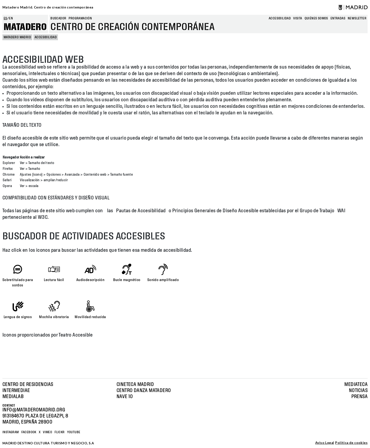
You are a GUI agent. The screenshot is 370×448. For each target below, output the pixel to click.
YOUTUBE (73, 432)
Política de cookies (351, 443)
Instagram (10, 432)
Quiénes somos (316, 18)
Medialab (13, 396)
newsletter (357, 18)
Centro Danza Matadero (144, 390)
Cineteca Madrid (135, 384)
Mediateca (356, 384)
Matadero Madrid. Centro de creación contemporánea (47, 7)
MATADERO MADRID (17, 37)
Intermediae (16, 390)
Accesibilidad (280, 18)
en (11, 18)
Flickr (59, 432)
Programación (80, 18)
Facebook (28, 432)
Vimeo (47, 432)
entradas (338, 18)
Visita (297, 18)
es (5, 18)
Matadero (25, 27)
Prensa (359, 396)
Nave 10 (125, 396)
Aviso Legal (324, 443)
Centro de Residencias (27, 384)
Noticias (358, 390)
